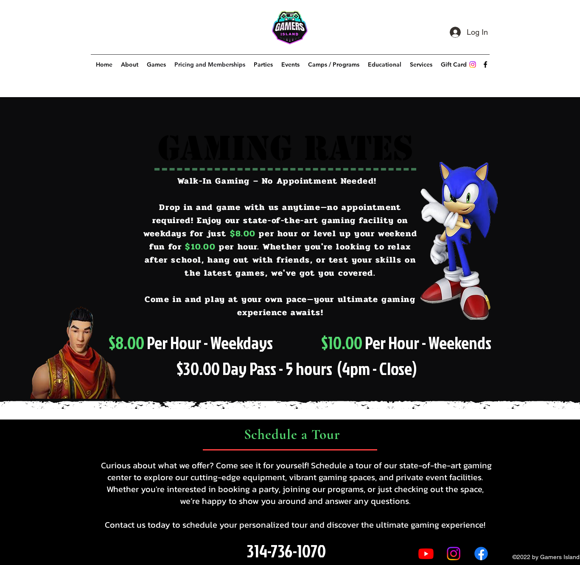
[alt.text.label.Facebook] (485, 64)
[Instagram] (472, 64)
